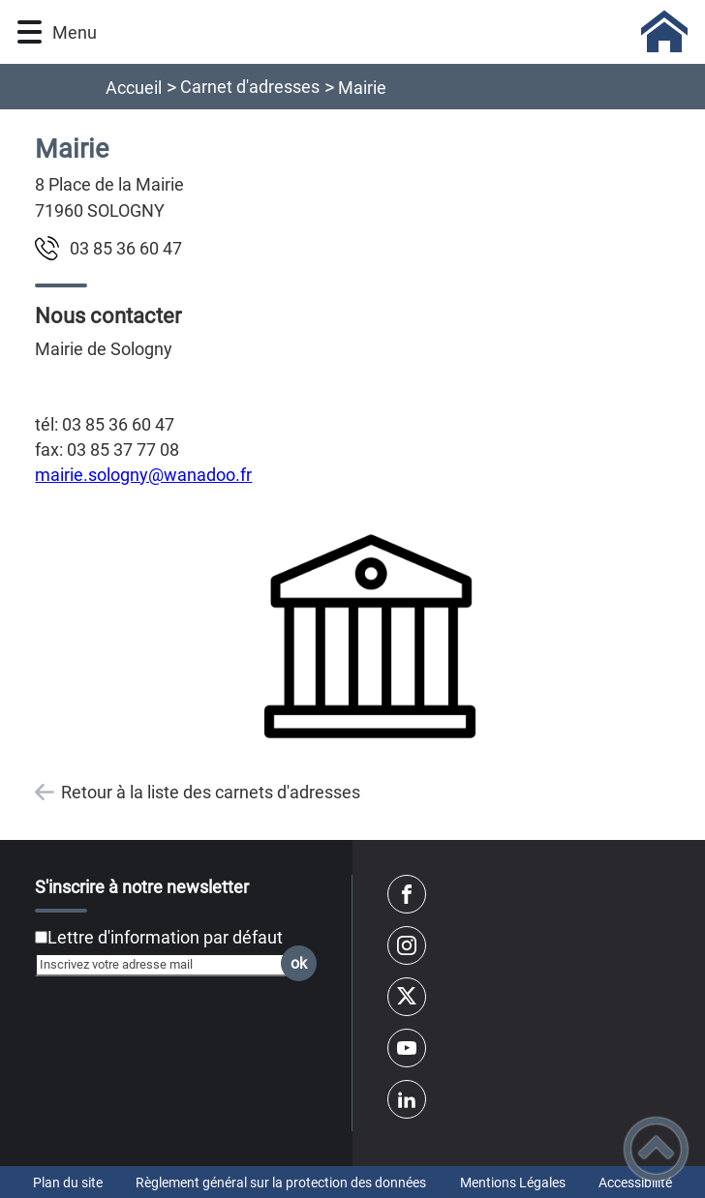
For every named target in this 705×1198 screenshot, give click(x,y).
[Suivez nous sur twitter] (406, 996)
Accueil (134, 87)
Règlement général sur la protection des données (281, 1182)
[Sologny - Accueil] (398, 32)
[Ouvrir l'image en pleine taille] (369, 637)
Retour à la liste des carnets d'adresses (210, 792)
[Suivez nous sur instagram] (406, 945)
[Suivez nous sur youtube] (406, 1048)
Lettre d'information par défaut (165, 937)
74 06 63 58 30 (126, 248)
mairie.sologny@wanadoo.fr (143, 474)
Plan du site (68, 1182)
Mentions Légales (513, 1182)
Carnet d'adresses (250, 86)
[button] (29, 32)
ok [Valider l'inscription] (299, 963)
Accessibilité (635, 1182)
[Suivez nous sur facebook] (406, 894)
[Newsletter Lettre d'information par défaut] (41, 937)
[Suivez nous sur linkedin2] (406, 1099)
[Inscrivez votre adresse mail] (167, 964)
